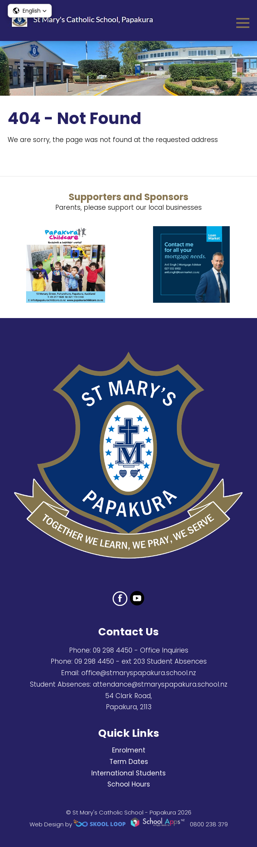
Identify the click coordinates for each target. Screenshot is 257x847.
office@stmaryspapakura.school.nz (138, 672)
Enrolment (128, 750)
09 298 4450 (112, 650)
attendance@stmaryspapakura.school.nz (160, 684)
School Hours (128, 784)
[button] (30, 10)
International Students (128, 773)
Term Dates (128, 761)
